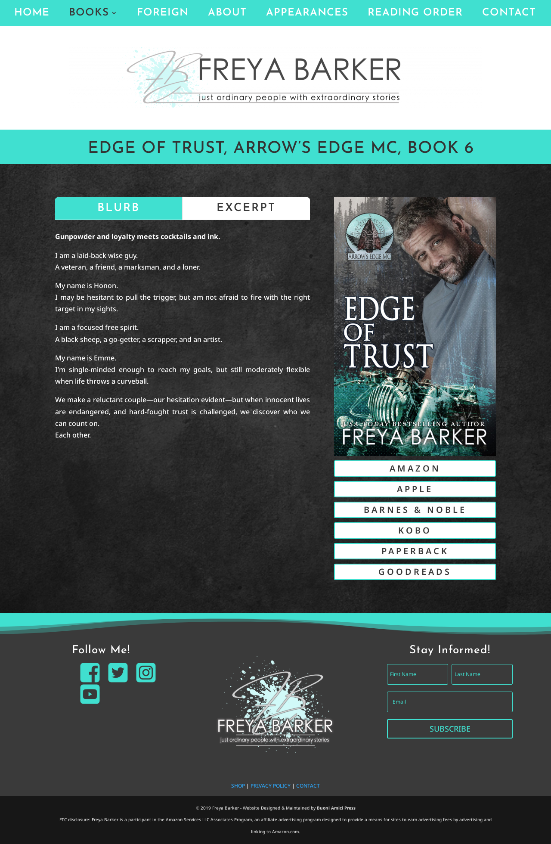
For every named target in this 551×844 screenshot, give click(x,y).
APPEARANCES (307, 14)
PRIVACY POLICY (271, 785)
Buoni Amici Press (336, 808)
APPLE (415, 489)
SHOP (238, 785)
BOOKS (89, 14)
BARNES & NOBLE (415, 509)
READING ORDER (415, 14)
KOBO (415, 530)
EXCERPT (246, 208)
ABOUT (227, 14)
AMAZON (415, 468)
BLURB (118, 208)
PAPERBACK (415, 551)
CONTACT (509, 14)
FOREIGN (163, 14)
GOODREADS (415, 571)
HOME (32, 14)
